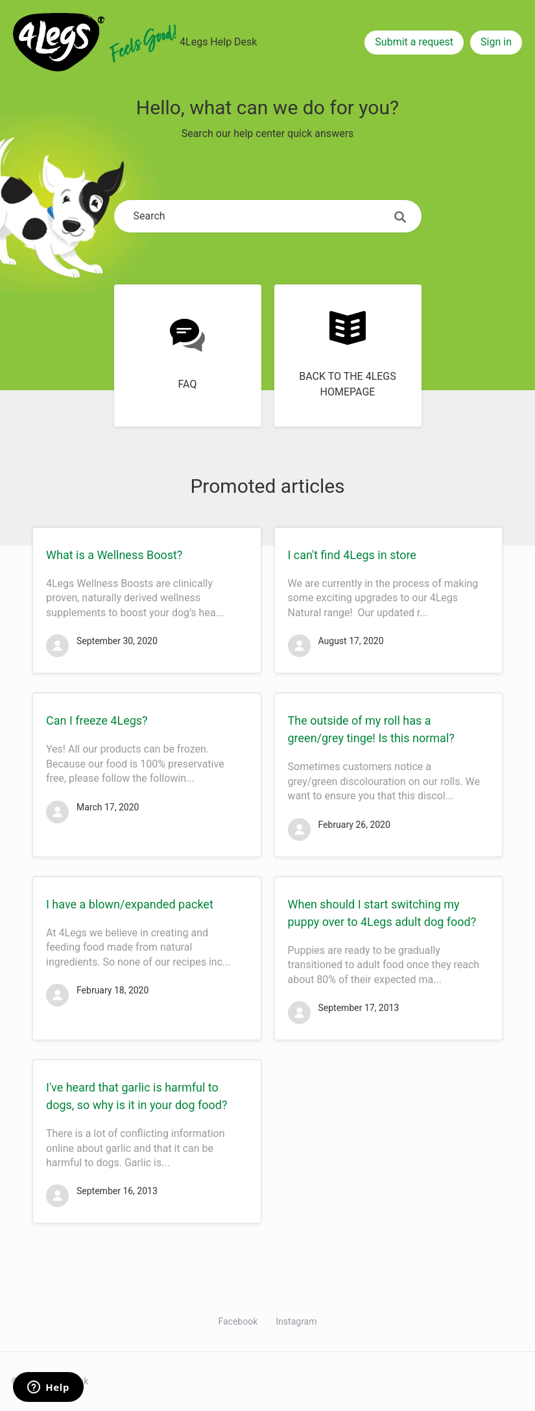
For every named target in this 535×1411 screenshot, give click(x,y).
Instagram (296, 1321)
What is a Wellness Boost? (114, 555)
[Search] (268, 216)
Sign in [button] (496, 42)
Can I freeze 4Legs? (97, 720)
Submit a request (414, 42)
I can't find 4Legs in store (352, 555)
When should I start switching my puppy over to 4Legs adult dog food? (382, 913)
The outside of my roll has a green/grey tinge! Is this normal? (371, 729)
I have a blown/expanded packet (129, 904)
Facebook (238, 1321)
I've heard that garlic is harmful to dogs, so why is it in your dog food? (136, 1096)
